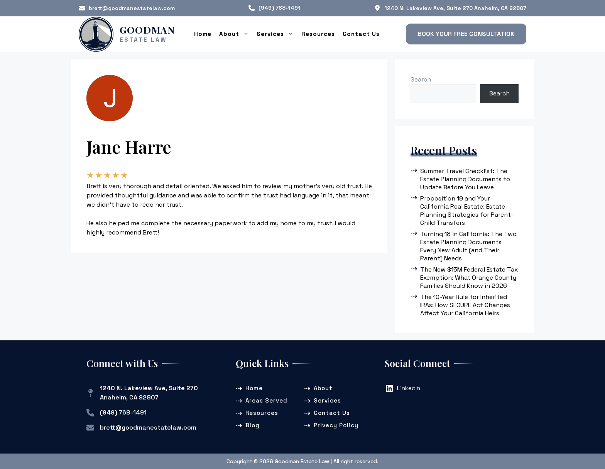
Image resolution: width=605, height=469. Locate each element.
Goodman (147, 29)
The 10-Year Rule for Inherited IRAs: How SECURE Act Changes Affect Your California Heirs (465, 304)
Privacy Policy (336, 424)
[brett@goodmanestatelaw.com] (127, 8)
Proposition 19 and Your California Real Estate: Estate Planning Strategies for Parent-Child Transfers (467, 210)
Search (421, 79)
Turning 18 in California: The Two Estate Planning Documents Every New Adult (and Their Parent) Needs (468, 245)
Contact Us (361, 33)
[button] (466, 33)
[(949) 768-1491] (274, 8)
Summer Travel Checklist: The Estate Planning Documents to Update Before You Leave (465, 179)
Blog (252, 424)
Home (202, 33)
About (236, 33)
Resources (318, 33)
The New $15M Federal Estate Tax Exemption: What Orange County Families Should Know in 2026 (469, 277)
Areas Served (266, 400)
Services (277, 33)
